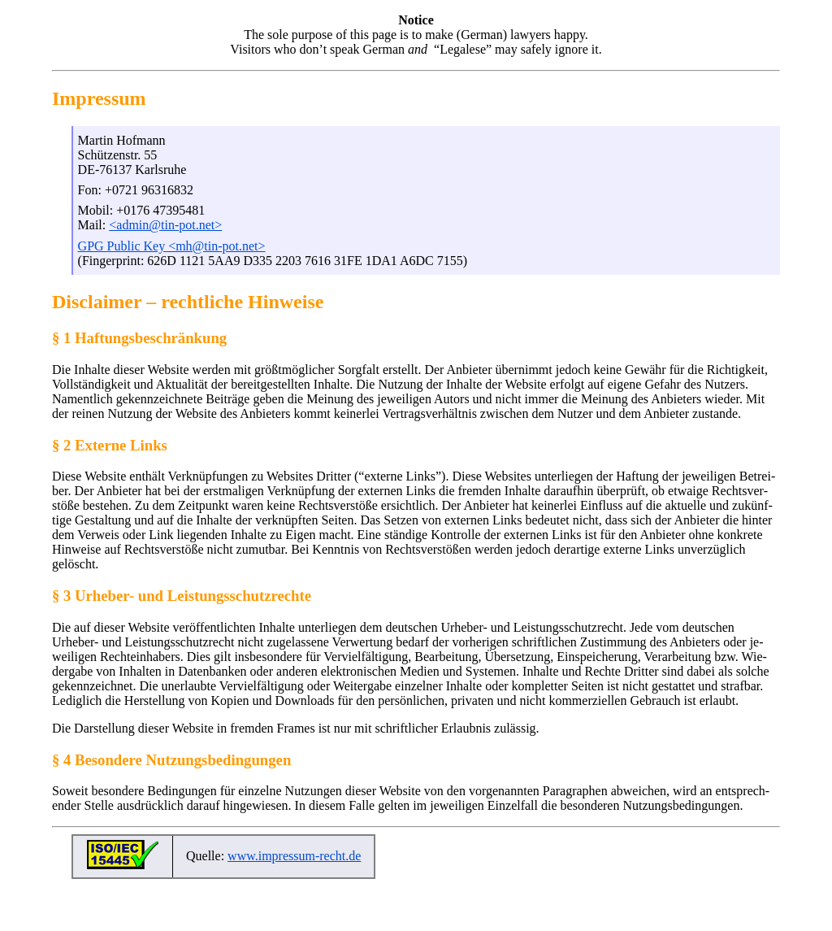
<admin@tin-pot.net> (165, 225)
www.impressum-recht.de (294, 856)
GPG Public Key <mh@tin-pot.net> (172, 246)
